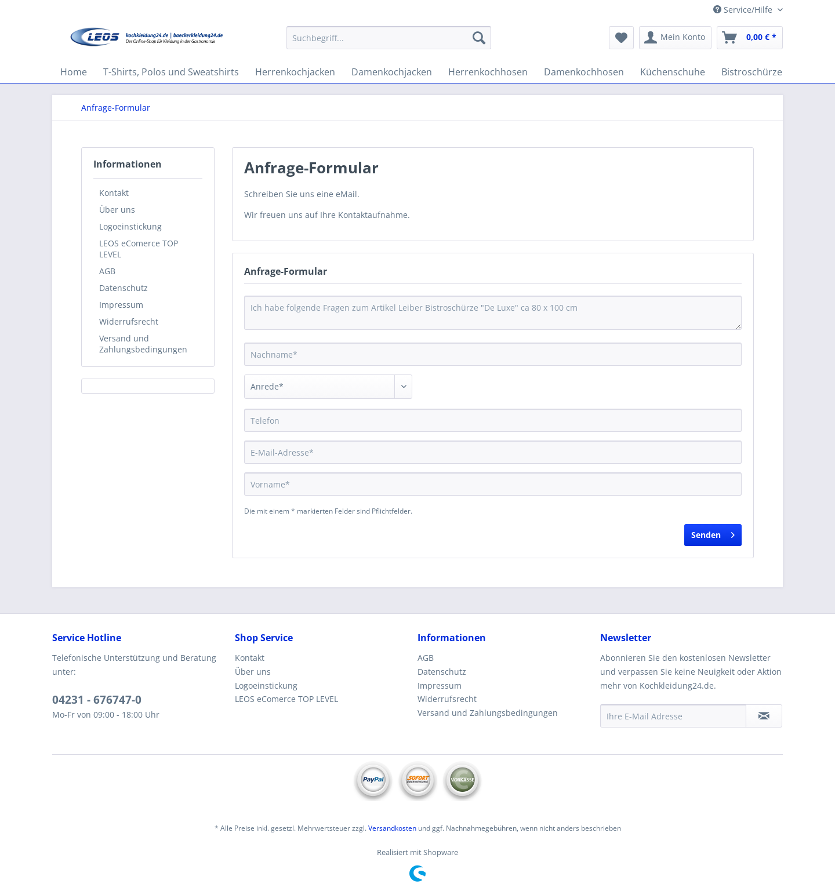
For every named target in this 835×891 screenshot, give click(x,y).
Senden (713, 533)
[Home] (73, 72)
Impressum (121, 304)
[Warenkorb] (750, 37)
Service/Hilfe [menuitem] (744, 9)
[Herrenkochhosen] (488, 72)
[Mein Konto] (675, 37)
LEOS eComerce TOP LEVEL (138, 249)
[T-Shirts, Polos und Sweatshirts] (171, 72)
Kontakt (114, 192)
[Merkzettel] (621, 37)
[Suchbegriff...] (388, 37)
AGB (107, 271)
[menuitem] (388, 43)
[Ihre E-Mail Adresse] (673, 716)
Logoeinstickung (130, 226)
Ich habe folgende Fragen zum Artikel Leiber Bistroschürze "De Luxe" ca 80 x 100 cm (493, 313)
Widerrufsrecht (128, 321)
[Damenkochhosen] (584, 72)
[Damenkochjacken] (391, 72)
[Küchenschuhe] (672, 72)
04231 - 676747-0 (96, 699)
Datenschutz (123, 287)
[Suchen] (479, 37)
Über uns (117, 209)
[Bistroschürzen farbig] (768, 72)
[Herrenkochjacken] (295, 72)
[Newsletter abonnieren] (764, 716)
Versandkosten (392, 828)
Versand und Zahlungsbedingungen (143, 344)
